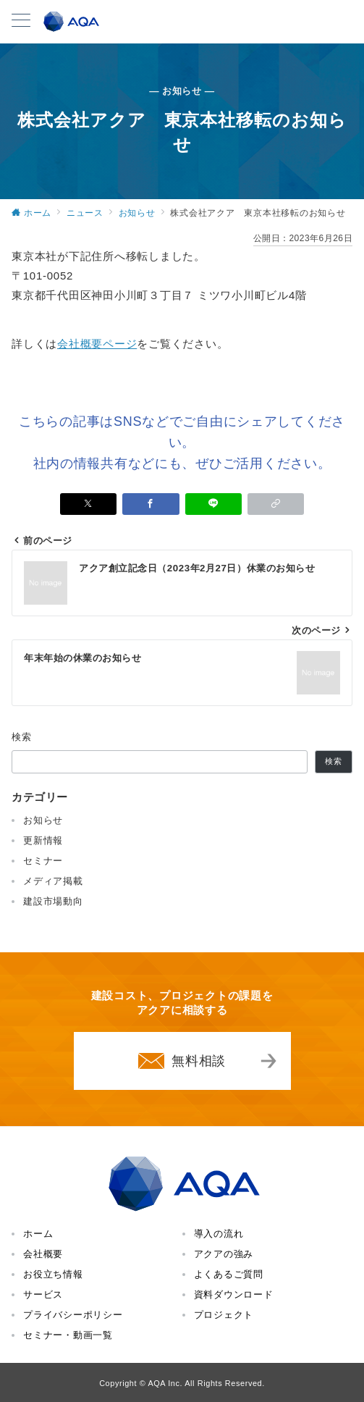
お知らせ (43, 820)
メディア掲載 (53, 881)
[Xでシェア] (88, 504)
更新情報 (43, 840)
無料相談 (199, 1061)
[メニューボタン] (21, 22)
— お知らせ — (181, 90)
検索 (22, 736)
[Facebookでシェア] (150, 504)
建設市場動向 (53, 901)
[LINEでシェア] (213, 504)
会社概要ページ (97, 343)
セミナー (43, 860)
